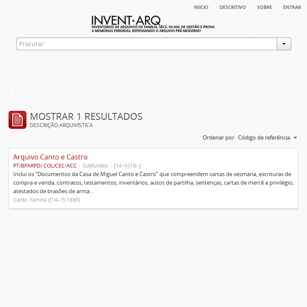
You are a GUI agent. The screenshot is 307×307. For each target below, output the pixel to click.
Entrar (292, 6)
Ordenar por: (219, 137)
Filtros (30, 93)
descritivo (233, 6)
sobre (264, 6)
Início (201, 6)
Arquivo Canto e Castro (50, 157)
